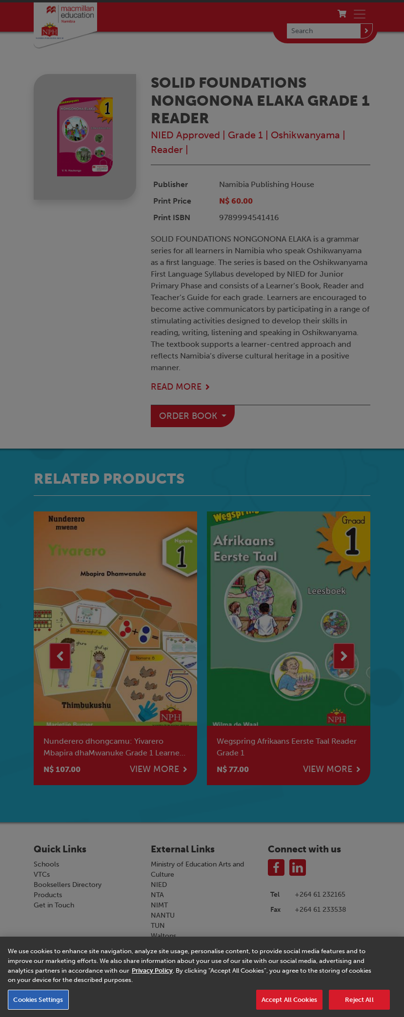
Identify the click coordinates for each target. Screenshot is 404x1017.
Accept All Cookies (289, 1004)
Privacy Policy (152, 975)
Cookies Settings (38, 1004)
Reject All (359, 1004)
